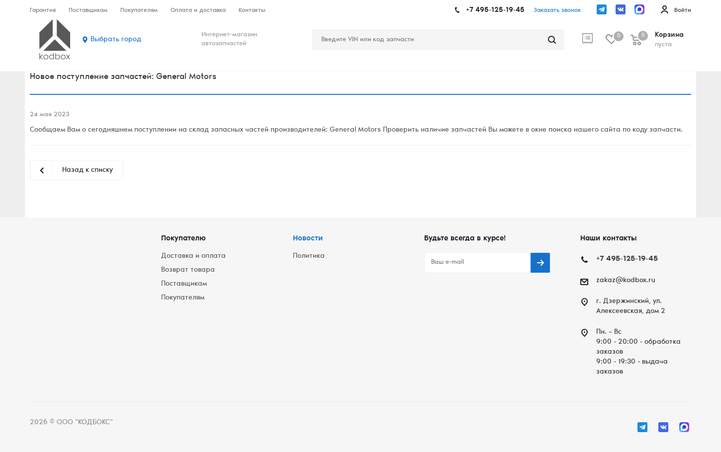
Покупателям (182, 298)
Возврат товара (188, 270)
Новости (308, 238)
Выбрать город (115, 39)
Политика (309, 256)
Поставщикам (184, 284)
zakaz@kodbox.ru (625, 280)
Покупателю (183, 238)
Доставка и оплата (193, 256)
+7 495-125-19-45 (495, 10)
